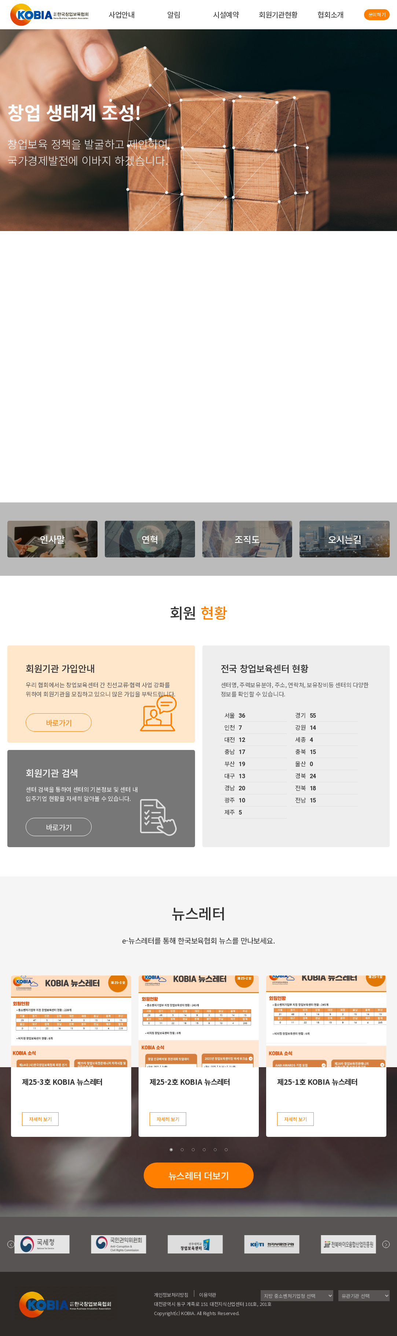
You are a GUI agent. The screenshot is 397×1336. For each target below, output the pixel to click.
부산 (234, 764)
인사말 (52, 539)
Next (386, 1244)
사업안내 (122, 14)
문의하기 (377, 14)
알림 (173, 14)
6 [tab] (226, 1149)
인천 (233, 727)
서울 (234, 715)
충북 (305, 752)
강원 (305, 727)
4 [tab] (204, 1149)
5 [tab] (215, 1149)
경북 (305, 776)
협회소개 (330, 14)
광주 (234, 800)
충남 (234, 752)
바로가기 (59, 722)
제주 (233, 812)
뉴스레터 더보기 (198, 1175)
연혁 (149, 539)
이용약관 (207, 1294)
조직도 (247, 539)
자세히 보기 (40, 1119)
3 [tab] (193, 1149)
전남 (305, 800)
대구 (234, 776)
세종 (304, 740)
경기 (305, 715)
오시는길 (344, 539)
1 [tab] (171, 1149)
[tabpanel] (71, 1056)
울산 (304, 764)
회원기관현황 (278, 14)
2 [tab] (182, 1149)
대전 (234, 740)
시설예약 (226, 14)
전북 (305, 788)
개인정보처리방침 (171, 1294)
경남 (234, 788)
